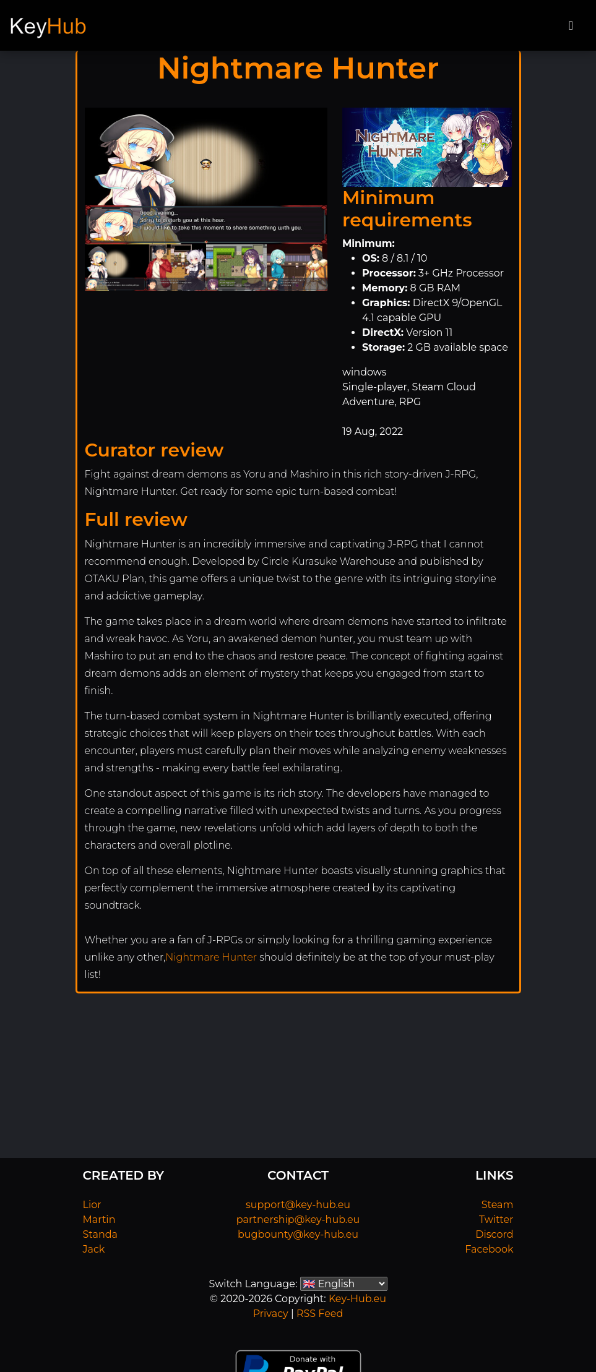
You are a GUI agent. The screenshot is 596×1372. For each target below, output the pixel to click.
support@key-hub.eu (298, 1205)
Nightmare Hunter (211, 957)
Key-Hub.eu (357, 1299)
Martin (99, 1219)
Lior (92, 1205)
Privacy (270, 1313)
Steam (498, 1205)
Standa (100, 1234)
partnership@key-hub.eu (298, 1219)
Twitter (496, 1219)
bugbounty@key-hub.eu (298, 1234)
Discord (494, 1234)
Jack (94, 1249)
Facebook (489, 1249)
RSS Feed (319, 1313)
